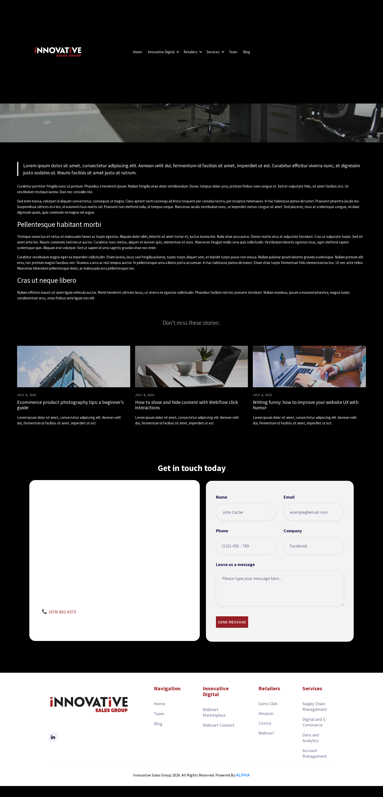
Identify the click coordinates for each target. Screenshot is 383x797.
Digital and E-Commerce (314, 722)
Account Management (314, 753)
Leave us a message (235, 575)
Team (233, 52)
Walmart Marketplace (214, 712)
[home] (57, 52)
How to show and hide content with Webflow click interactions (186, 404)
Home (137, 52)
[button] (163, 52)
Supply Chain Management (314, 706)
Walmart (266, 733)
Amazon (265, 713)
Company (293, 541)
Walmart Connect (218, 725)
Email (289, 507)
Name (221, 507)
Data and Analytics (310, 737)
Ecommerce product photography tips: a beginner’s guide (70, 404)
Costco (264, 723)
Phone (222, 541)
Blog (246, 52)
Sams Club (267, 703)
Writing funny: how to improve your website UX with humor (306, 404)
